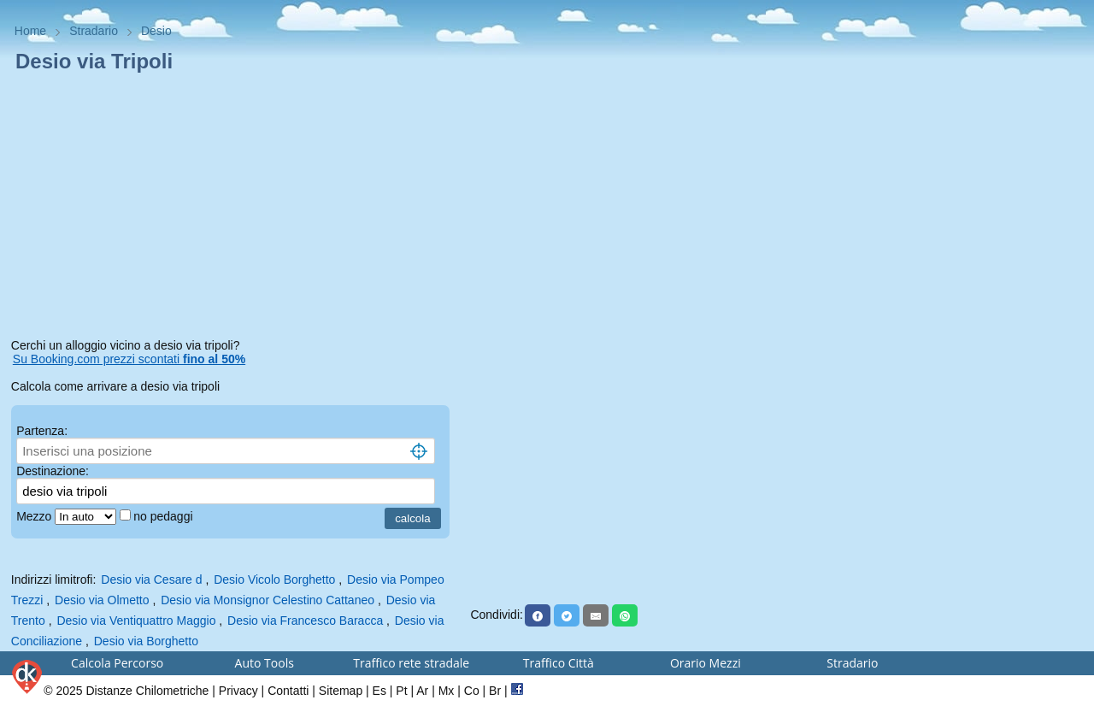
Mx (446, 690)
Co (471, 690)
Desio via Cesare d (151, 579)
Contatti (288, 690)
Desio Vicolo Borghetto (274, 579)
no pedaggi (164, 516)
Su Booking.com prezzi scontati (129, 359)
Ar (422, 690)
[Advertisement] (235, 208)
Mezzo (35, 516)
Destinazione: (52, 471)
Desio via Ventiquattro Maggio (135, 620)
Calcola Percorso (117, 663)
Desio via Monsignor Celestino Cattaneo (267, 600)
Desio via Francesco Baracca (305, 620)
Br (495, 690)
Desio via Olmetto (102, 600)
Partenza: (42, 431)
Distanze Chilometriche (147, 690)
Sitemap (340, 690)
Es (379, 690)
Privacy (238, 690)
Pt (401, 690)
